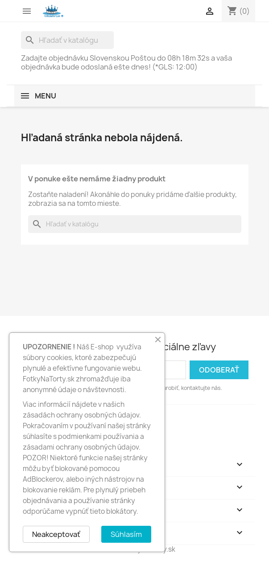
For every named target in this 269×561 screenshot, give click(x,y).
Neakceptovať (56, 534)
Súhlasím (126, 534)
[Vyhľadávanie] (67, 40)
